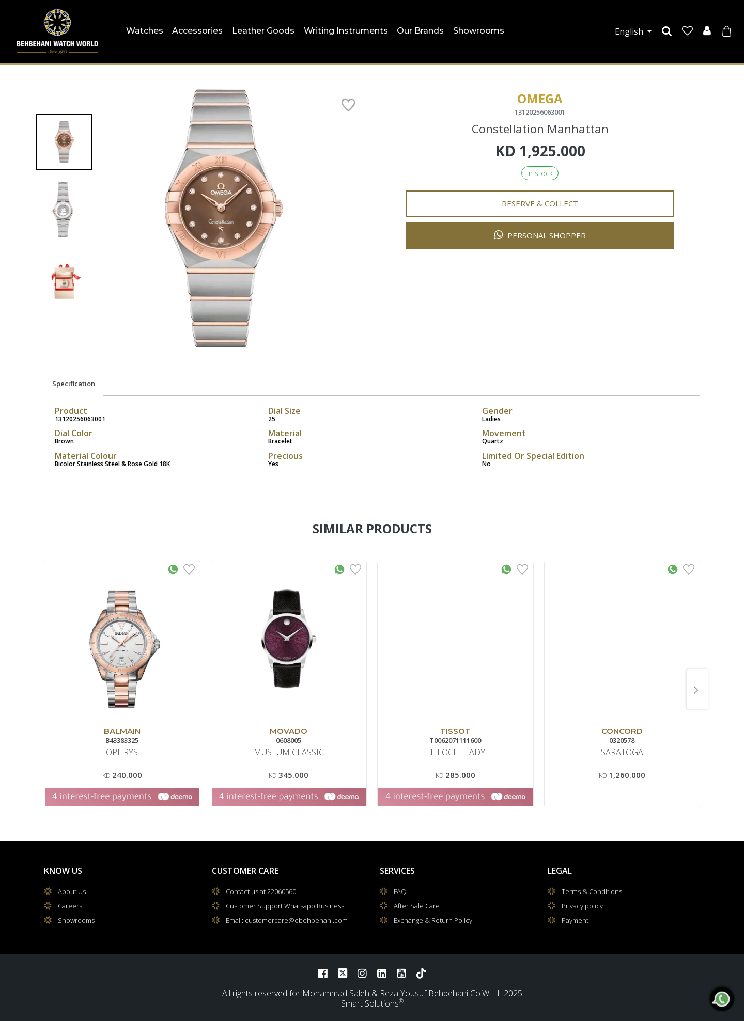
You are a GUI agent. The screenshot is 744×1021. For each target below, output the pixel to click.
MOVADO (288, 731)
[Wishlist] (687, 31)
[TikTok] (421, 973)
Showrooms (478, 31)
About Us (72, 891)
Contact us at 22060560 (261, 891)
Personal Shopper (540, 235)
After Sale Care (417, 906)
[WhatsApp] (722, 999)
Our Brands (420, 31)
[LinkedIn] (382, 973)
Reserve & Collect (540, 203)
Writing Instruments (346, 31)
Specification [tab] (73, 383)
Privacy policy (582, 906)
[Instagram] (362, 973)
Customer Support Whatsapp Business (285, 906)
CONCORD (622, 731)
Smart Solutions (370, 1003)
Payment (575, 920)
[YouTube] (401, 973)
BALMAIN (122, 731)
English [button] (630, 31)
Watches (146, 29)
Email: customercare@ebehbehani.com (287, 920)
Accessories (197, 31)
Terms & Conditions (592, 891)
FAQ (400, 891)
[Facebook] (323, 973)
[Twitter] (342, 973)
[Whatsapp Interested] (173, 568)
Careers (70, 906)
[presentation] (697, 689)
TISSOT (455, 731)
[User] (707, 31)
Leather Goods (263, 31)
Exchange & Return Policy (433, 920)
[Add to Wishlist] (189, 568)
